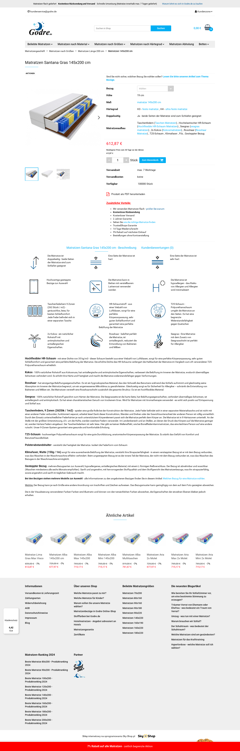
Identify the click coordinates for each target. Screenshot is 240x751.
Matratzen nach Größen (109, 44)
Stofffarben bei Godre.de (87, 616)
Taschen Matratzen (165, 122)
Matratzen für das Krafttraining (187, 639)
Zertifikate (79, 634)
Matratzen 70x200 (132, 593)
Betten (204, 44)
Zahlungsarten (32, 598)
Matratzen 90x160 (132, 603)
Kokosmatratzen (172, 130)
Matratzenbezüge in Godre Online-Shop (95, 611)
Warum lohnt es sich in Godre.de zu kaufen (182, 3)
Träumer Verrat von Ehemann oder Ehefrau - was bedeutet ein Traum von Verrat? (191, 608)
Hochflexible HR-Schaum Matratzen (158, 126)
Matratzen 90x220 (132, 613)
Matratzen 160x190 (132, 623)
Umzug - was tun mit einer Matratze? (190, 616)
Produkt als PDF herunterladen (125, 194)
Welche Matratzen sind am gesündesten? (193, 634)
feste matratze (150, 109)
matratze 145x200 (147, 102)
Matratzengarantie (84, 629)
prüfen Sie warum (155, 208)
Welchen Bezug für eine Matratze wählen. (184, 478)
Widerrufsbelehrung (35, 603)
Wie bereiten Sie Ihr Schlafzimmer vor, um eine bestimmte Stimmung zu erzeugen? (191, 596)
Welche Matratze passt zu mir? (90, 593)
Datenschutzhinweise (36, 613)
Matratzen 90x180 (132, 608)
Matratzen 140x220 (132, 618)
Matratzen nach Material (74, 44)
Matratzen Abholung (181, 44)
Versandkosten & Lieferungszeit (42, 593)
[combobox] (155, 89)
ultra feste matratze (176, 109)
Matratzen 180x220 (132, 633)
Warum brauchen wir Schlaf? (186, 621)
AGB (27, 608)
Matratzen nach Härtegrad (147, 44)
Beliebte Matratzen (40, 44)
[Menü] (17, 610)
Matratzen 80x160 (132, 598)
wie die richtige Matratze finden (139, 222)
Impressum (31, 618)
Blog (27, 623)
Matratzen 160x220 (132, 628)
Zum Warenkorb (152, 160)
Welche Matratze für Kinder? (89, 598)
